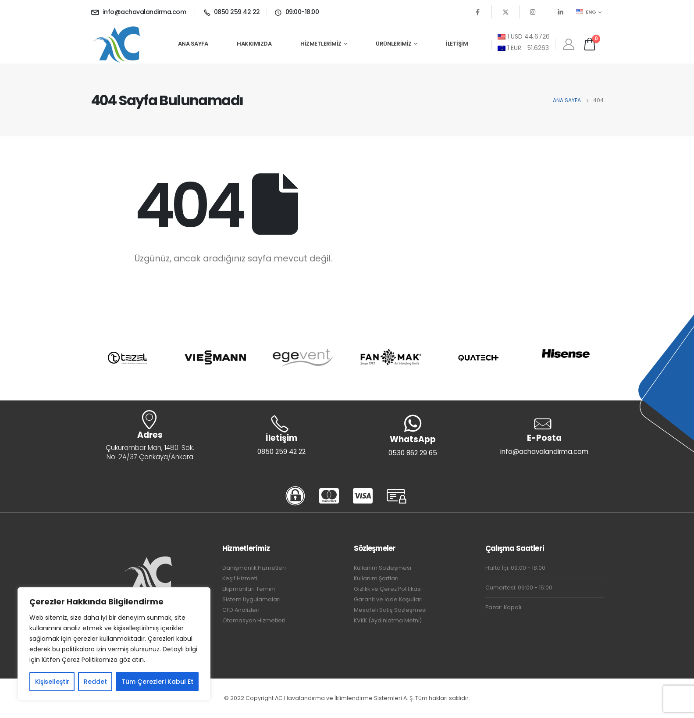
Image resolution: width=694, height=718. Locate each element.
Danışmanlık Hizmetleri (254, 568)
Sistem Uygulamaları (251, 599)
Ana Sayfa (193, 43)
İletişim (457, 43)
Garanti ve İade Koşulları (388, 599)
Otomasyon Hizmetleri (253, 620)
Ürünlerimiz (394, 43)
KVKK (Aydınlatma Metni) (388, 620)
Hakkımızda (254, 43)
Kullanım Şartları (376, 578)
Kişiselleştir (52, 681)
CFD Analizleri (241, 610)
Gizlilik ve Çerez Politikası (388, 589)
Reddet (95, 681)
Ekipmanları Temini (248, 589)
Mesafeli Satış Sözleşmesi (390, 610)
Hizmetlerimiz (321, 43)
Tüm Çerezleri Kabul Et (157, 681)
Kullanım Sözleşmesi (382, 568)
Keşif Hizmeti (239, 578)
